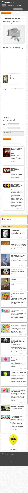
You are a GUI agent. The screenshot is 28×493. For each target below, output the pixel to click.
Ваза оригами (15, 230)
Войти (4, 5)
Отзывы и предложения (7, 9)
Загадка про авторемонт (17, 406)
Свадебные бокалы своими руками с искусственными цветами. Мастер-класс (16, 151)
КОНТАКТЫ (14, 459)
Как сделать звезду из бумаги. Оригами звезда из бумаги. (18, 359)
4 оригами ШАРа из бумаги (18, 325)
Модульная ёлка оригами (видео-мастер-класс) (18, 256)
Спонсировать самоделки (18, 88)
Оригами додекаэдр (16, 269)
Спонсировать (18, 5)
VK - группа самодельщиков (8, 221)
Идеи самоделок (11, 5)
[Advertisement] (11, 101)
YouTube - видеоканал (7, 219)
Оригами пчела (15, 279)
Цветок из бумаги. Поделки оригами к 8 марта (18, 373)
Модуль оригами (15, 241)
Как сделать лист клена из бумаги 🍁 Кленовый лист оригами (16, 186)
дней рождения (13, 442)
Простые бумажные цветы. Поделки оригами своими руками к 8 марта (18, 390)
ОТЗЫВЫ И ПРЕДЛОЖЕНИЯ (14, 457)
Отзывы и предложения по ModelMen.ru (17, 417)
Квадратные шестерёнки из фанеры (15, 169)
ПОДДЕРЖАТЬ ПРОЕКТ (14, 461)
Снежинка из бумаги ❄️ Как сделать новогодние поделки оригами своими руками (18, 340)
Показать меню (6, 12)
